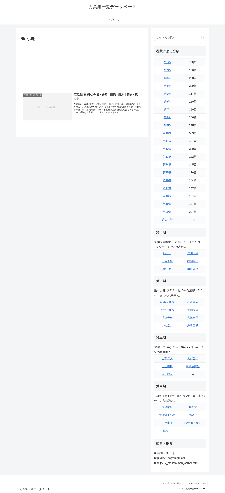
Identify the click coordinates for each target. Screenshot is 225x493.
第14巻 (167, 164)
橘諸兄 (193, 415)
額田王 (167, 253)
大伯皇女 (167, 325)
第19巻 (167, 203)
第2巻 (167, 70)
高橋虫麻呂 (193, 366)
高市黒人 (192, 302)
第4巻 (167, 85)
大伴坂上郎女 (167, 415)
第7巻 (167, 109)
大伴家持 (167, 407)
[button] (202, 37)
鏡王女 (167, 269)
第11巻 (167, 140)
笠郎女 (193, 407)
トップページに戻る (171, 483)
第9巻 (167, 125)
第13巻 (167, 156)
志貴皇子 (192, 325)
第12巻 (167, 148)
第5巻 (167, 93)
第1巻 (167, 62)
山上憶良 (167, 366)
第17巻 (167, 188)
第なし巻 (167, 219)
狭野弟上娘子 (193, 422)
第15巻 (167, 172)
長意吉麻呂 (167, 309)
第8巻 (167, 117)
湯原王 (167, 430)
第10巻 (167, 133)
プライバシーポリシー (195, 483)
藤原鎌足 (192, 269)
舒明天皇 (192, 253)
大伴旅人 (192, 358)
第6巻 (167, 101)
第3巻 (167, 78)
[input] (180, 37)
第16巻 (167, 180)
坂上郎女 (167, 374)
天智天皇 (167, 261)
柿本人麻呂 (167, 302)
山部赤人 (167, 358)
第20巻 (167, 211)
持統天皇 (167, 317)
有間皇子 (192, 261)
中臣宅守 (167, 422)
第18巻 (167, 196)
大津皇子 (192, 317)
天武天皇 (192, 309)
